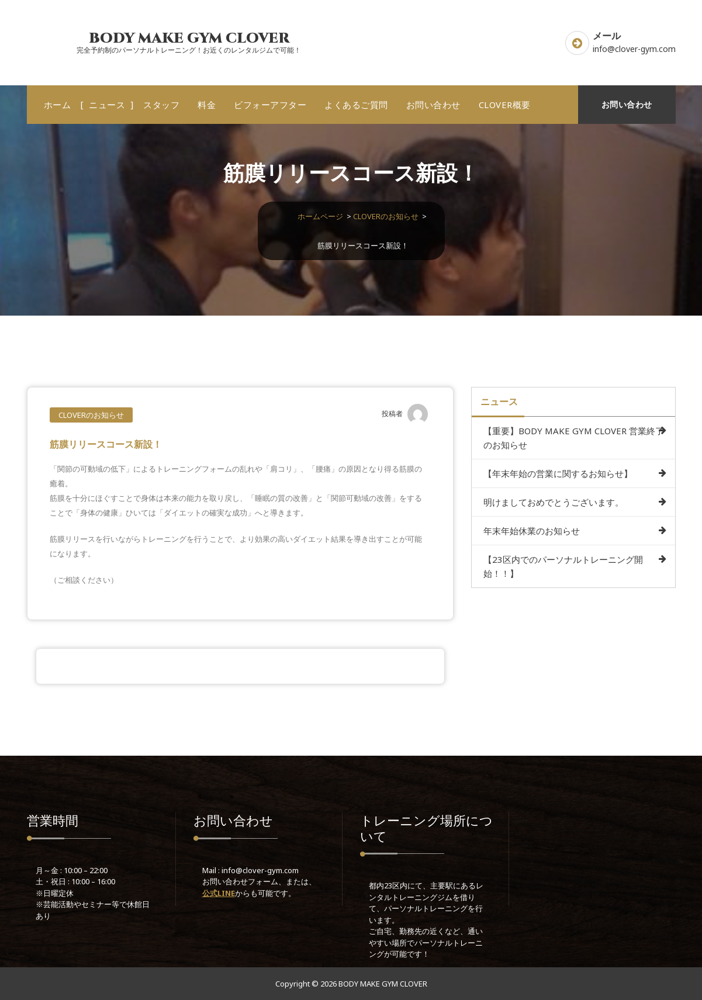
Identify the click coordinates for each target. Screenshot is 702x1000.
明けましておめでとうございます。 (553, 502)
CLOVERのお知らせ (386, 216)
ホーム (57, 104)
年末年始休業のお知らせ (531, 531)
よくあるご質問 (356, 104)
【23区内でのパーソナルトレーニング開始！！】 (563, 566)
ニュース (107, 104)
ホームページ (320, 216)
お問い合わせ (433, 104)
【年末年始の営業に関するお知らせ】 (557, 473)
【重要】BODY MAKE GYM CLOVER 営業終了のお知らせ (573, 438)
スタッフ (161, 104)
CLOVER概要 (505, 104)
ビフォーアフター (270, 104)
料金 (207, 104)
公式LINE (218, 893)
